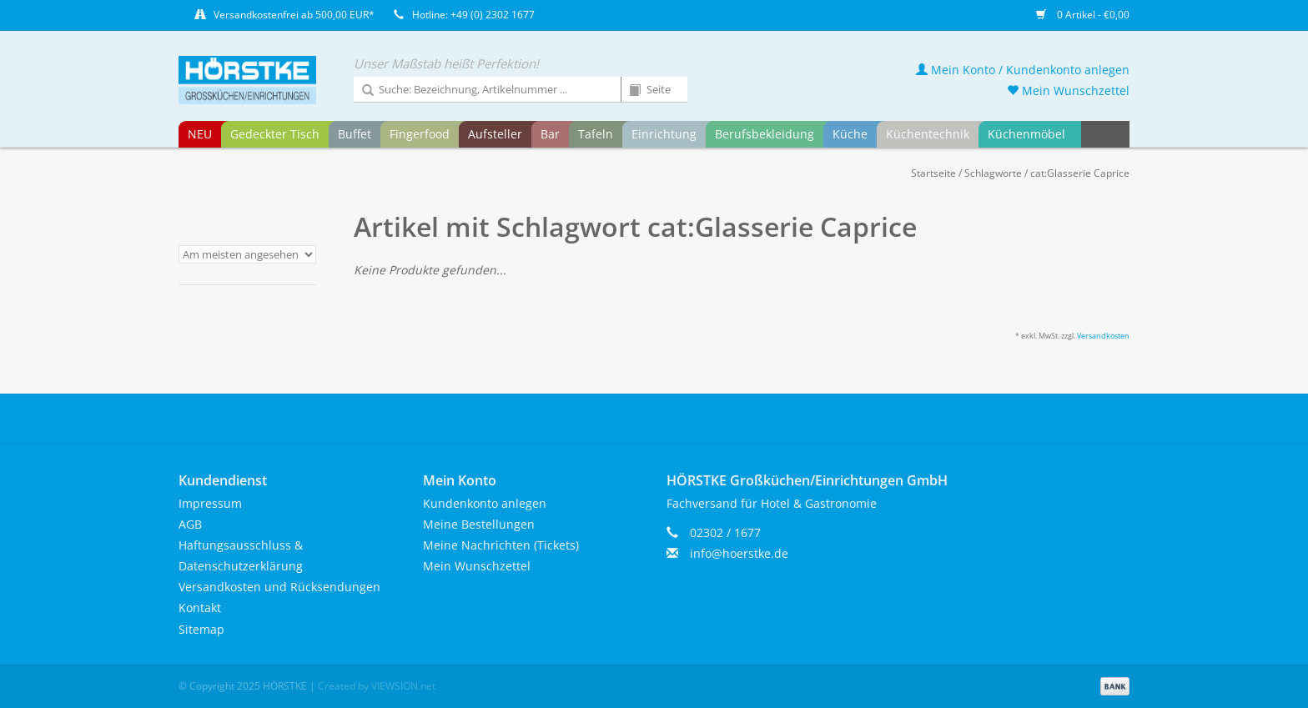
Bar (550, 134)
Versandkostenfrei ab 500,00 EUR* (294, 15)
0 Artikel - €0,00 (1082, 15)
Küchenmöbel (1026, 134)
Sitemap (201, 629)
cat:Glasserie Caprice (1079, 173)
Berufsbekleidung (764, 134)
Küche (850, 134)
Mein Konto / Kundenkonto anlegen (1022, 70)
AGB (190, 524)
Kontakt (200, 607)
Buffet (354, 134)
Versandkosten (1103, 335)
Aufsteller (495, 134)
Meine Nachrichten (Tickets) (501, 545)
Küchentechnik (927, 134)
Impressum (210, 503)
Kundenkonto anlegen (484, 503)
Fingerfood (420, 134)
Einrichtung (664, 134)
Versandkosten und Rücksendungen (279, 587)
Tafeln (595, 134)
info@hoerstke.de (739, 553)
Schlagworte (993, 173)
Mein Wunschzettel (1068, 90)
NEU (200, 134)
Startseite (933, 173)
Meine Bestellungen (479, 524)
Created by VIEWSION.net (376, 686)
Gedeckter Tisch (274, 134)
